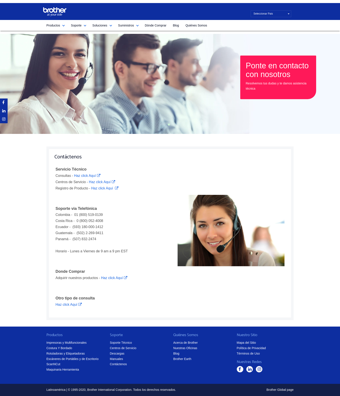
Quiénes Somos (196, 25)
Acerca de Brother (185, 342)
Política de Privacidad (251, 348)
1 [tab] (169, 124)
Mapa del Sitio (246, 342)
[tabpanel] (170, 84)
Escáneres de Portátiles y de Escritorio (72, 359)
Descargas (117, 353)
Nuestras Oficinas (185, 348)
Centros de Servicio (123, 348)
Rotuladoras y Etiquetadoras (65, 353)
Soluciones (99, 25)
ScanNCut (53, 364)
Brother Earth (182, 359)
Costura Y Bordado (59, 348)
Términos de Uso (248, 353)
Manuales (116, 359)
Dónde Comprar (156, 25)
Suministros (126, 25)
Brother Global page (280, 389)
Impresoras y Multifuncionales (66, 342)
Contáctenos (118, 364)
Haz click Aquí (85, 175)
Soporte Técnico (121, 342)
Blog (176, 25)
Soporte (76, 25)
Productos (53, 25)
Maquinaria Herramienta (62, 369)
